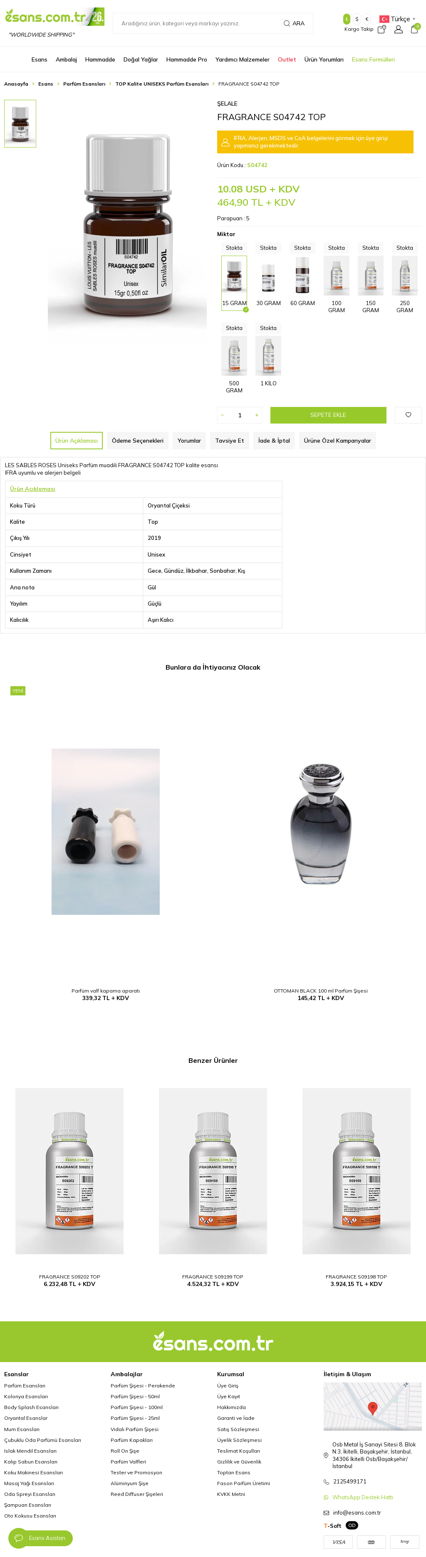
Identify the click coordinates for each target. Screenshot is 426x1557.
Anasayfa (16, 84)
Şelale (227, 103)
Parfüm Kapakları (132, 1440)
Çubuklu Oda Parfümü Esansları (42, 1440)
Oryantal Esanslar (25, 1418)
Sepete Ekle (328, 415)
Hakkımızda (231, 1407)
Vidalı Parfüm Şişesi (135, 1429)
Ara (294, 23)
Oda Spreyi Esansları (29, 1494)
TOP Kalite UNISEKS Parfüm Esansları (161, 84)
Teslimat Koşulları (238, 1451)
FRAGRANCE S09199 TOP (212, 1277)
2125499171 (350, 1481)
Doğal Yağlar (141, 59)
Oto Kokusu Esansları (30, 1516)
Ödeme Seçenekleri (137, 440)
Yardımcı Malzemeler (242, 59)
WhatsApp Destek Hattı (362, 1497)
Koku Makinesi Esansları (33, 1472)
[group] (127, 222)
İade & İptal (274, 440)
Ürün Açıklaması (76, 440)
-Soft (333, 1526)
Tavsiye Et (229, 440)
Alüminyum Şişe (130, 1483)
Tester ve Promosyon (136, 1472)
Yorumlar (189, 440)
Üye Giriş (227, 1385)
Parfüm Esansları (84, 84)
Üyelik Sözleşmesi (239, 1440)
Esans (39, 59)
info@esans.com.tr (357, 1512)
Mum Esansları (22, 1429)
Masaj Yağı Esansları (29, 1483)
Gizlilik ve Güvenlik (239, 1461)
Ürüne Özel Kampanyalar (337, 440)
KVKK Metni (231, 1494)
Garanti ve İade (236, 1418)
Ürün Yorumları (324, 59)
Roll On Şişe (125, 1451)
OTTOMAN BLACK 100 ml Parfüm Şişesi (321, 991)
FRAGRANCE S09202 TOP (69, 1277)
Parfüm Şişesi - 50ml (135, 1396)
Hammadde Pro (186, 59)
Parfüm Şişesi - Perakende (143, 1385)
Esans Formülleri (373, 59)
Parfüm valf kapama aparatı (106, 991)
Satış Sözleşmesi (238, 1429)
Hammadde (100, 59)
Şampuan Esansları (27, 1505)
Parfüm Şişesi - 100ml (137, 1407)
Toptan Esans (233, 1472)
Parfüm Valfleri (128, 1461)
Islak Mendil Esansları (30, 1451)
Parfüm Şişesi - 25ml (135, 1418)
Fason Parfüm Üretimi (243, 1483)
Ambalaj (66, 59)
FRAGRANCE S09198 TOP (356, 1277)
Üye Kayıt (228, 1396)
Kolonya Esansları (26, 1396)
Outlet (287, 59)
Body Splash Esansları (31, 1407)
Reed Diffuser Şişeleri (137, 1494)
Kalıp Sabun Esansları (30, 1461)
